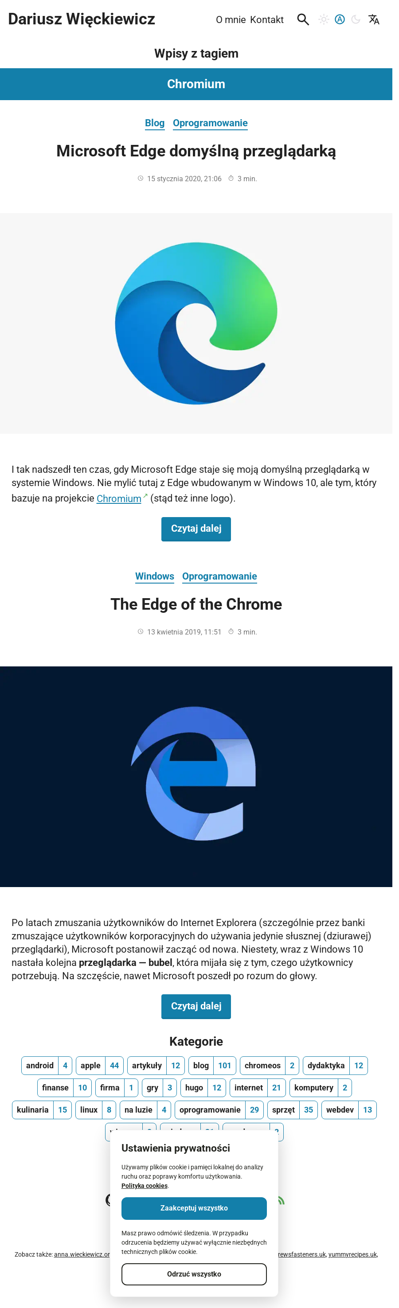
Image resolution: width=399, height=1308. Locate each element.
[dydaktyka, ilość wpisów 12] (335, 1065)
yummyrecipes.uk (353, 1254)
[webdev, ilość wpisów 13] (349, 1110)
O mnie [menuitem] (231, 19)
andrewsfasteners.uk (296, 1254)
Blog (155, 122)
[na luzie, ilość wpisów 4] (145, 1110)
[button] (303, 19)
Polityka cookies (144, 1185)
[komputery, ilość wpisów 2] (320, 1087)
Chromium (119, 498)
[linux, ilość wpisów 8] (95, 1110)
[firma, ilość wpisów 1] (116, 1087)
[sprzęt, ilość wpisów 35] (292, 1110)
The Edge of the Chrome (196, 604)
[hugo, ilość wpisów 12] (203, 1087)
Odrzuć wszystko (194, 1274)
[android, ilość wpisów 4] (46, 1065)
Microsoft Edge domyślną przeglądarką (196, 151)
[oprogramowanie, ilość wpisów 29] (219, 1110)
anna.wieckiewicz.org (83, 1254)
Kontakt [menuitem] (267, 19)
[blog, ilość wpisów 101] (212, 1065)
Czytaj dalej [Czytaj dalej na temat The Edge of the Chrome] (201, 1005)
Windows (154, 576)
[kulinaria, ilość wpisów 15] (42, 1110)
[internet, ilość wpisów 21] (258, 1087)
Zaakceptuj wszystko (194, 1208)
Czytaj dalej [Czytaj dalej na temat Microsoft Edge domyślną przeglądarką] (201, 528)
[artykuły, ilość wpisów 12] (156, 1065)
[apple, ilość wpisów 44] (100, 1065)
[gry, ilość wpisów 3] (159, 1087)
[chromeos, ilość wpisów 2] (269, 1065)
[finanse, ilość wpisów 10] (64, 1087)
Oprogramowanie (210, 122)
